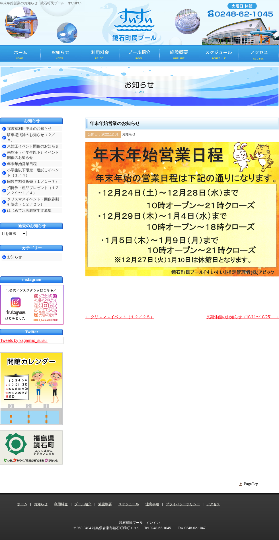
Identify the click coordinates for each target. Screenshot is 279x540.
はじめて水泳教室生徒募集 (29, 210)
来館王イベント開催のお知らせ (33, 146)
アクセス (213, 504)
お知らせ (129, 134)
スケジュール (128, 504)
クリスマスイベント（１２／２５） (119, 317)
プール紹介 (82, 504)
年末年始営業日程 (22, 164)
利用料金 (61, 504)
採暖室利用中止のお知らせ (29, 128)
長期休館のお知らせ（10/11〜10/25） (242, 317)
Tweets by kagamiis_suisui (24, 340)
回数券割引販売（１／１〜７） (33, 181)
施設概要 (105, 504)
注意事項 (152, 504)
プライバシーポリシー (183, 504)
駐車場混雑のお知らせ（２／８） (31, 137)
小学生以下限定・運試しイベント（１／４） (33, 172)
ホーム (22, 504)
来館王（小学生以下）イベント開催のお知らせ (33, 155)
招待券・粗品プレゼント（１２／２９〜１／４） (33, 190)
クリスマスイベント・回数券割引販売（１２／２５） (33, 201)
